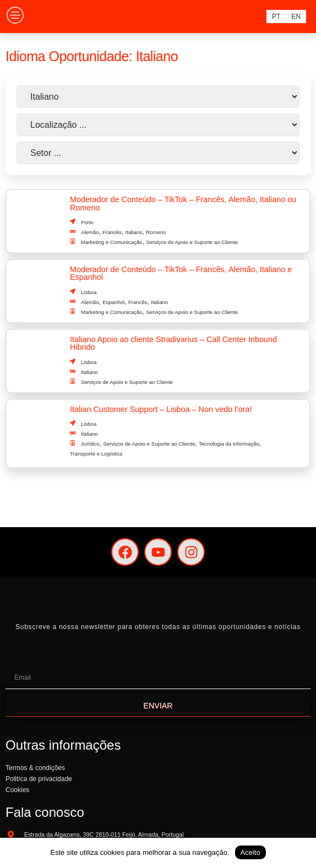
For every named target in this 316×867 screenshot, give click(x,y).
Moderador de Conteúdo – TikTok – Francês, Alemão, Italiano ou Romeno (183, 203)
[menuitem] (276, 16)
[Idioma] (158, 96)
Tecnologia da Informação (229, 444)
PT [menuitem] (276, 16)
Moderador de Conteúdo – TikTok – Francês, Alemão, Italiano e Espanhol (181, 273)
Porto (87, 222)
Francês (112, 232)
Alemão (90, 232)
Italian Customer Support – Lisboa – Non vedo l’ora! (161, 409)
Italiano (134, 232)
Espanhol (113, 302)
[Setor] (158, 153)
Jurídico (90, 444)
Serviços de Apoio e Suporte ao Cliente (192, 242)
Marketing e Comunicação (111, 242)
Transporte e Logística (96, 454)
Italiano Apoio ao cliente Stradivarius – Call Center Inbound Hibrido (173, 343)
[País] (158, 124)
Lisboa (88, 292)
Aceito (250, 852)
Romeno (156, 232)
